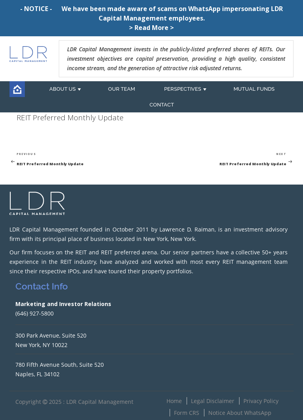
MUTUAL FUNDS (254, 89)
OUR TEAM (121, 89)
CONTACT (162, 105)
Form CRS (186, 412)
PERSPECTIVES (182, 89)
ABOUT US (62, 89)
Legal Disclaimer (212, 401)
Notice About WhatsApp (239, 412)
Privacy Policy (261, 401)
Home (174, 401)
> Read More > (151, 27)
